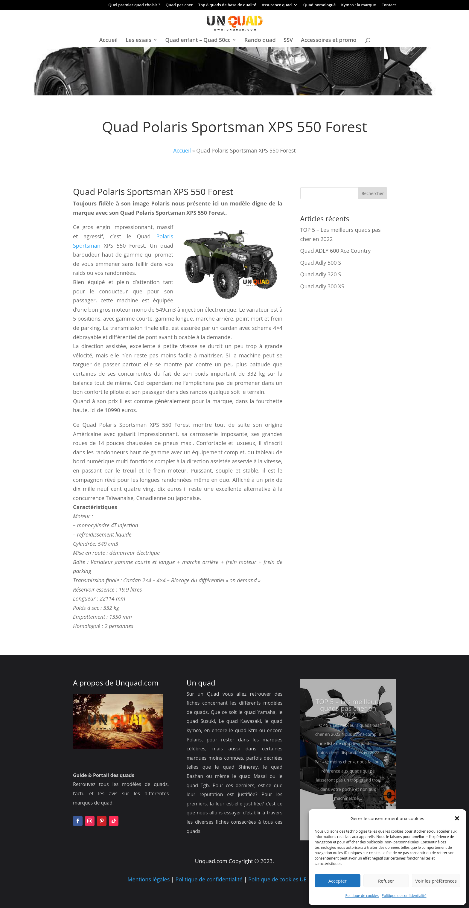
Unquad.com (137, 683)
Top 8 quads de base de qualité (227, 5)
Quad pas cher (179, 5)
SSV (288, 40)
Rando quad (260, 40)
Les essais (138, 40)
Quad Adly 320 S (320, 274)
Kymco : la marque (358, 5)
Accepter (337, 881)
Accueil (108, 40)
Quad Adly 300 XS (322, 286)
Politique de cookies (362, 895)
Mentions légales (148, 879)
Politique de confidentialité (404, 895)
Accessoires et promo (329, 40)
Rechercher (373, 193)
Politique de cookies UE (277, 879)
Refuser (386, 881)
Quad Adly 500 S (320, 262)
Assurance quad (277, 5)
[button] (457, 818)
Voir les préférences (436, 881)
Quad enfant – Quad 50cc (197, 40)
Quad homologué (319, 5)
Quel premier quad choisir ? (134, 5)
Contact (388, 5)
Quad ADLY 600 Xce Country (335, 250)
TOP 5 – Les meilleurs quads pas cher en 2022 (348, 718)
